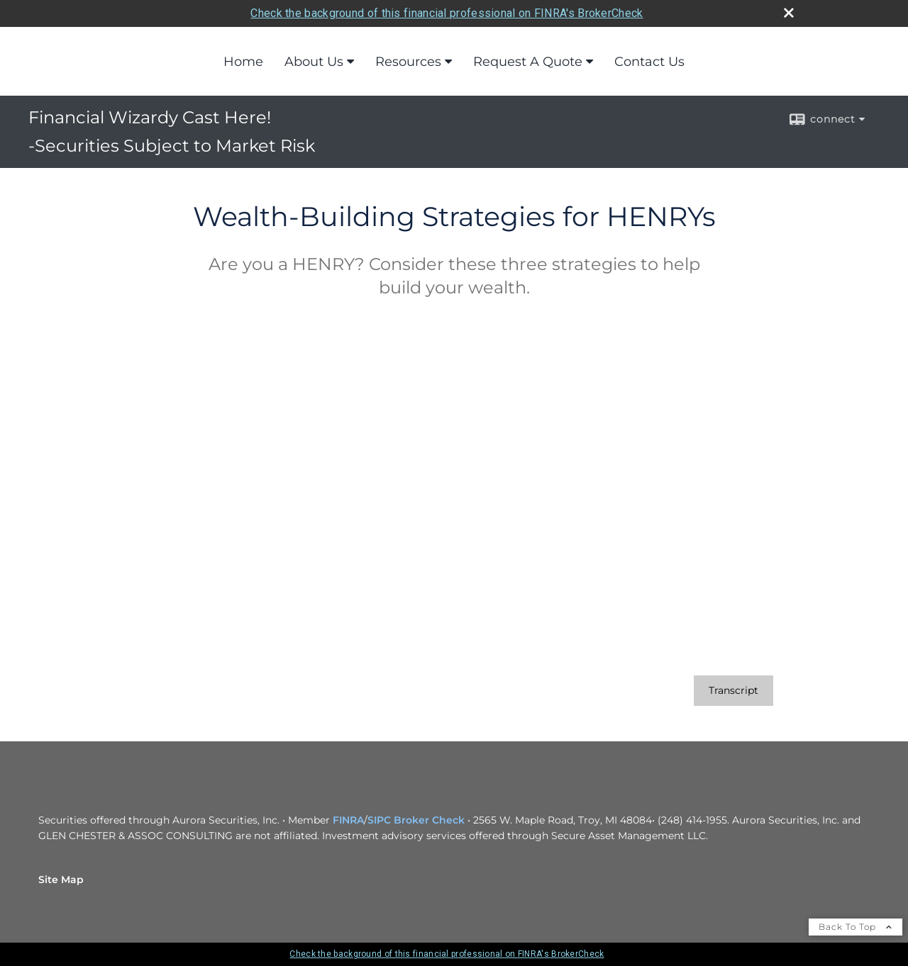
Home (243, 61)
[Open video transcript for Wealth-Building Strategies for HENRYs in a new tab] (733, 690)
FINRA (348, 820)
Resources (408, 61)
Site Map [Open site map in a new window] (61, 879)
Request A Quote (527, 61)
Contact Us (649, 61)
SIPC (379, 820)
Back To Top (855, 926)
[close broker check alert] (788, 12)
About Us (313, 61)
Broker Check (429, 820)
